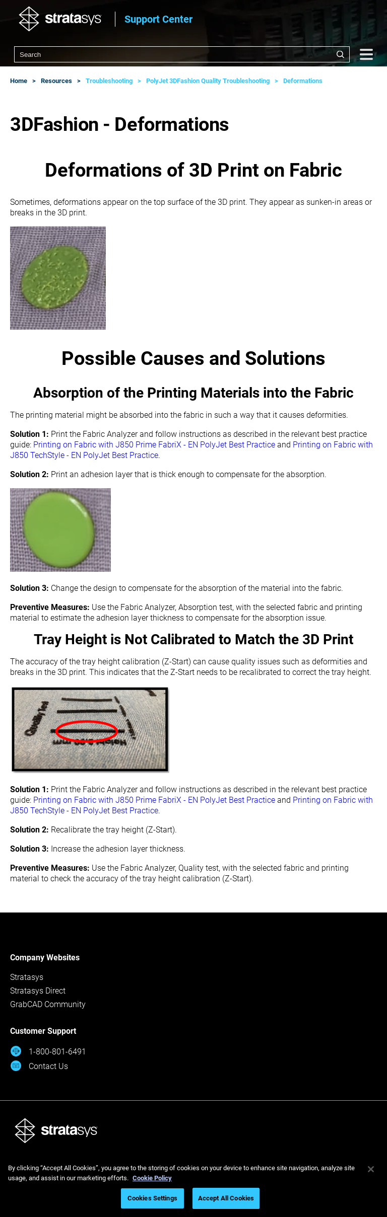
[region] (193, 1185)
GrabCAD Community (48, 1004)
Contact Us (39, 1065)
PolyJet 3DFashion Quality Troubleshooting (208, 81)
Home (18, 81)
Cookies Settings (152, 1198)
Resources (56, 81)
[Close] (371, 1169)
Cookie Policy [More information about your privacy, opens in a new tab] (152, 1178)
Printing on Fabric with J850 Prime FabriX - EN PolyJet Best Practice (154, 444)
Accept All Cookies (226, 1198)
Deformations (302, 81)
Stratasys (26, 977)
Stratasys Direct (38, 991)
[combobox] (182, 54)
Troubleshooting (109, 81)
